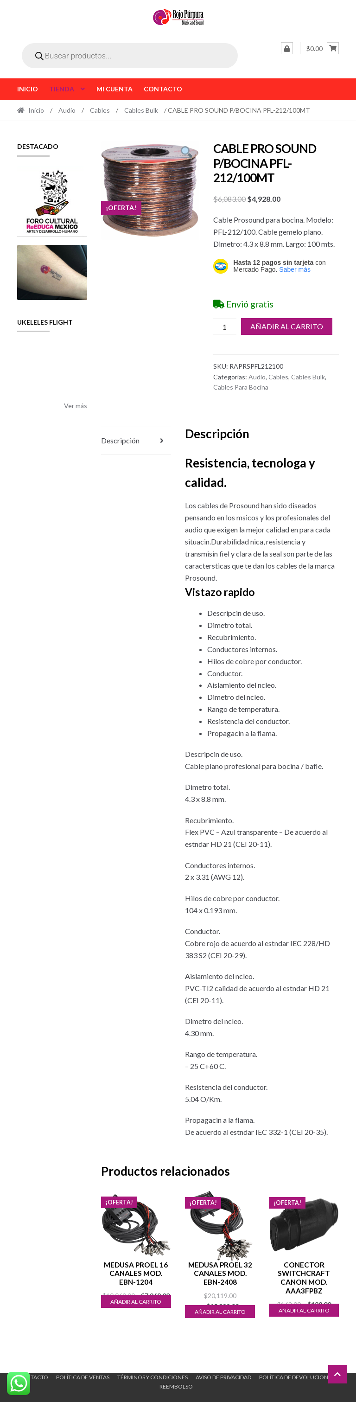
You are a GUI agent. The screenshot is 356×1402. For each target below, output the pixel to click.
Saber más (295, 269)
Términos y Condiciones (152, 1377)
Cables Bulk (141, 110)
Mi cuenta (114, 89)
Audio (67, 110)
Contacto (163, 89)
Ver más (75, 406)
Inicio (27, 89)
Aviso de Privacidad (223, 1377)
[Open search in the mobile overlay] (129, 55)
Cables (100, 110)
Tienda (61, 89)
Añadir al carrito (286, 326)
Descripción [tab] (120, 440)
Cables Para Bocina (240, 387)
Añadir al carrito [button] (135, 1301)
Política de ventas (82, 1377)
